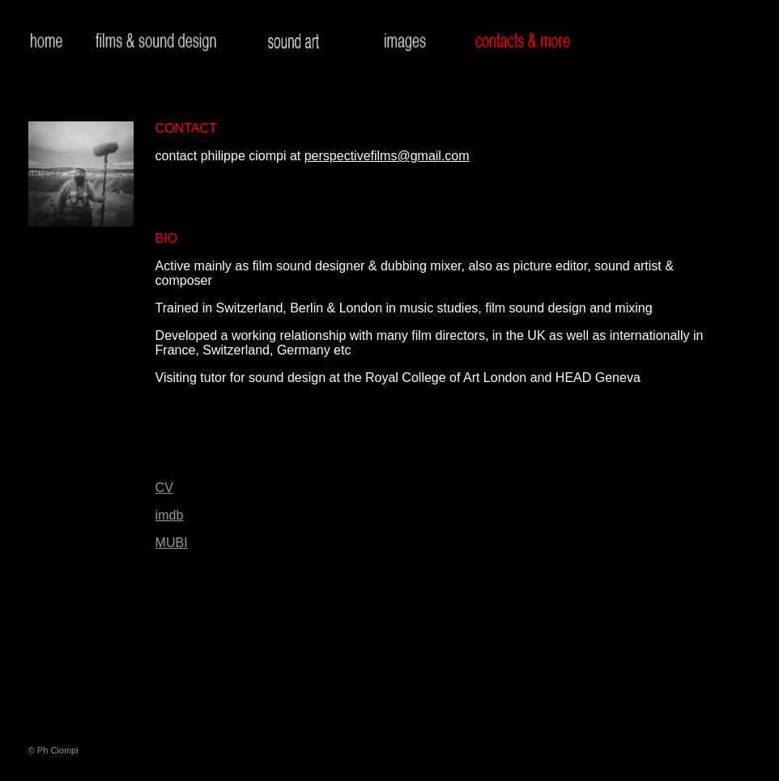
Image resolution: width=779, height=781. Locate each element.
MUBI (171, 543)
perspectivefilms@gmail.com (387, 156)
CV (164, 487)
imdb (169, 515)
